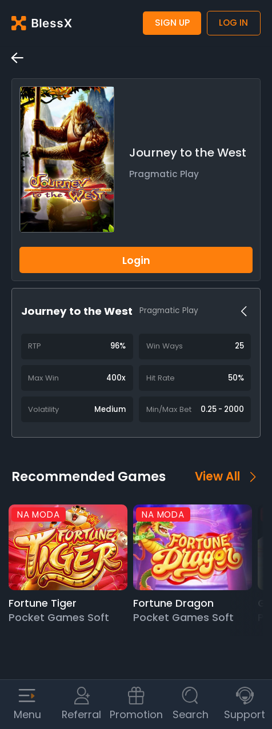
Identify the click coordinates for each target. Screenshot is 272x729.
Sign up (172, 23)
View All (228, 476)
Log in (233, 23)
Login (136, 260)
